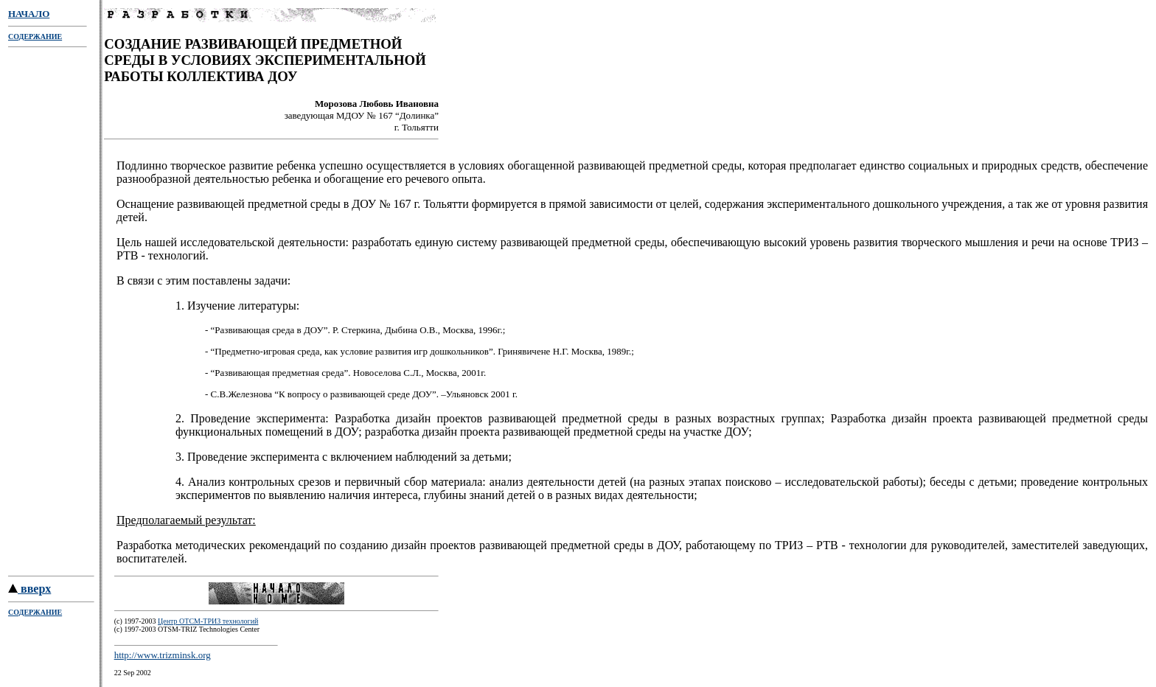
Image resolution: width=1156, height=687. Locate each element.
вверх (29, 591)
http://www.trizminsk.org (162, 657)
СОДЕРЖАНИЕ (35, 36)
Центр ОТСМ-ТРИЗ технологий (208, 623)
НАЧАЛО (28, 13)
